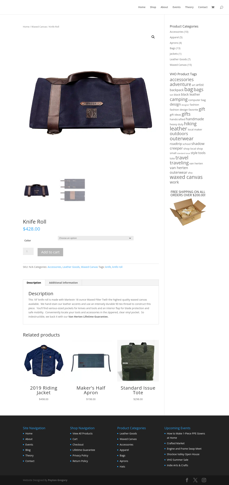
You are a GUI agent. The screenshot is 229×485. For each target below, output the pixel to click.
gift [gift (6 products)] (202, 109)
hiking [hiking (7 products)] (190, 123)
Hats (122, 466)
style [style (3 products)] (194, 153)
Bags (172, 48)
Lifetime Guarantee (84, 450)
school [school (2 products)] (187, 144)
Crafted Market (175, 443)
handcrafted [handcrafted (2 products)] (177, 119)
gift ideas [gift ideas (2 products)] (175, 114)
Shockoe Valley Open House (183, 454)
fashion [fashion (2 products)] (194, 104)
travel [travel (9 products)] (182, 157)
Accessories (54, 267)
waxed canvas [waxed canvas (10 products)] (186, 177)
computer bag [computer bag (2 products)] (197, 100)
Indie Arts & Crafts (177, 465)
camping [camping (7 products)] (179, 99)
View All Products (83, 433)
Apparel (174, 37)
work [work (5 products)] (174, 182)
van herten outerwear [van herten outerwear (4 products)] (179, 170)
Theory (189, 7)
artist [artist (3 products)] (200, 85)
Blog (28, 450)
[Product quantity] (28, 251)
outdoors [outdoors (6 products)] (179, 133)
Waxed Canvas (39, 26)
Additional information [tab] (63, 282)
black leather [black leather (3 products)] (190, 94)
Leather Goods (71, 267)
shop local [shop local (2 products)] (189, 148)
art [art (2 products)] (193, 85)
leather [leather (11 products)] (178, 128)
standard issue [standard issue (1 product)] (183, 153)
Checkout (78, 444)
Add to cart (50, 252)
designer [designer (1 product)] (185, 105)
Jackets (174, 53)
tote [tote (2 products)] (172, 158)
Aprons (174, 42)
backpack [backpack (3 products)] (177, 90)
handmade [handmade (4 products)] (195, 118)
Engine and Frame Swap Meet (184, 448)
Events (177, 7)
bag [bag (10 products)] (188, 89)
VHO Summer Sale (177, 459)
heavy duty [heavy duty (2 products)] (176, 124)
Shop (153, 7)
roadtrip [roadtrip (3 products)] (176, 144)
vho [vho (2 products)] (190, 172)
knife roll (117, 267)
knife (108, 267)
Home (141, 7)
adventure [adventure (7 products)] (180, 84)
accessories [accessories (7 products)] (182, 79)
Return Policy (80, 461)
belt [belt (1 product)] (171, 95)
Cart (75, 439)
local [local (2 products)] (191, 129)
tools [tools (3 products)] (202, 153)
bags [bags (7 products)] (198, 89)
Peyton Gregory (57, 480)
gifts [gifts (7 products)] (186, 114)
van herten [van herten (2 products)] (196, 163)
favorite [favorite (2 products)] (193, 109)
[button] (153, 37)
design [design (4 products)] (175, 104)
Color (27, 240)
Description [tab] (34, 282)
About (164, 7)
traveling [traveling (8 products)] (179, 162)
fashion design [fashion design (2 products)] (179, 109)
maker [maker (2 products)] (198, 129)
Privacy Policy (80, 455)
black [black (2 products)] (177, 94)
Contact (203, 7)
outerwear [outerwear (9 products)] (182, 138)
